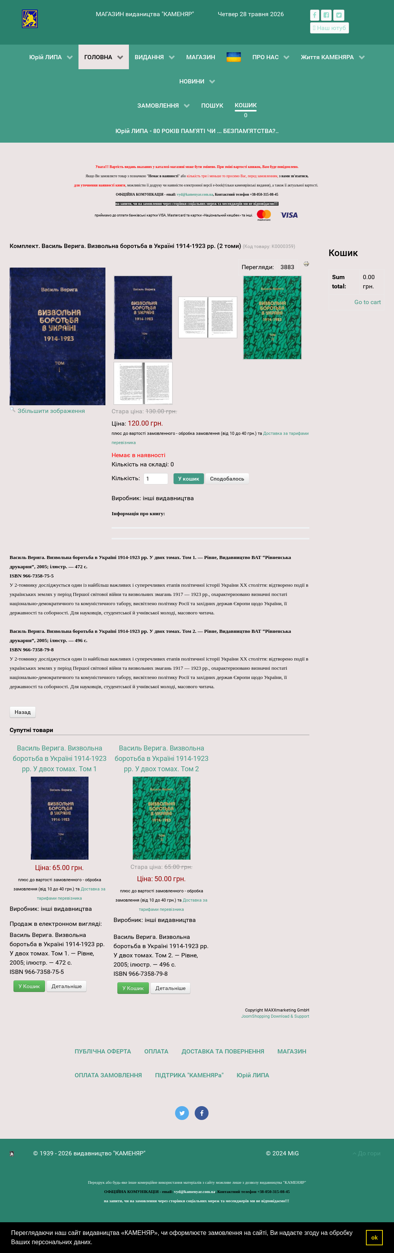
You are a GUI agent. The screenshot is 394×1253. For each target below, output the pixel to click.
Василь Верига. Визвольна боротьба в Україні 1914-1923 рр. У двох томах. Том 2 (162, 758)
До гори (366, 1153)
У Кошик (29, 986)
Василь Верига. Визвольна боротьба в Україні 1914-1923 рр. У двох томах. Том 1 (60, 758)
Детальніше (67, 986)
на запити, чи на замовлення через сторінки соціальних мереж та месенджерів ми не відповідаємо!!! (197, 204)
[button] (95, 1243)
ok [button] (374, 1238)
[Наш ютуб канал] (329, 27)
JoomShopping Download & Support (275, 1016)
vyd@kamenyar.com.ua (195, 194)
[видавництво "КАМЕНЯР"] (30, 18)
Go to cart (367, 302)
